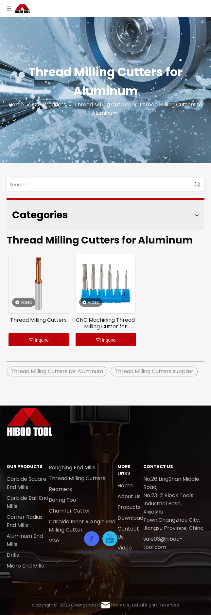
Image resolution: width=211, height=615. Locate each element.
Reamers (60, 489)
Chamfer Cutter (69, 511)
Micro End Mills (25, 566)
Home (125, 485)
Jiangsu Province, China (173, 528)
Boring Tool (63, 500)
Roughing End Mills (72, 467)
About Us (129, 496)
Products (129, 507)
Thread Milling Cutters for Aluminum (57, 371)
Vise (54, 540)
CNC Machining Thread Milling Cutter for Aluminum (105, 323)
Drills (13, 555)
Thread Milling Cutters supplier (154, 371)
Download (130, 518)
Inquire (39, 340)
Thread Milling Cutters (38, 320)
